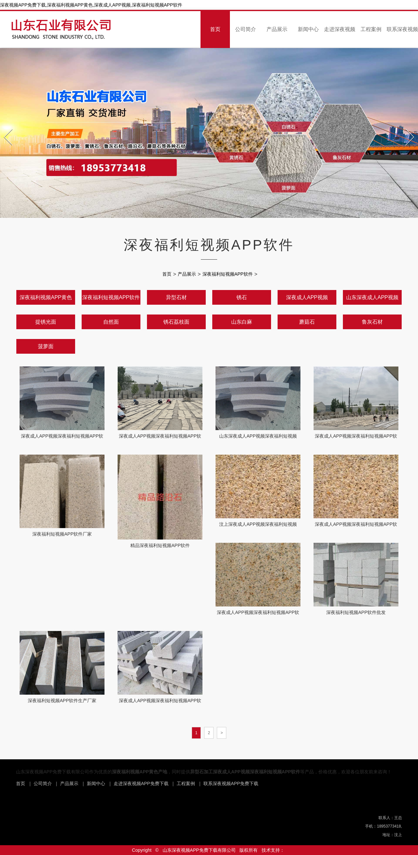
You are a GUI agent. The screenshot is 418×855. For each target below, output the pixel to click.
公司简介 (245, 29)
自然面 (111, 322)
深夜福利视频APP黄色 (46, 297)
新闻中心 (308, 29)
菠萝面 (46, 346)
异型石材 (176, 297)
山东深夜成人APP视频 (372, 297)
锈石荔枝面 (176, 322)
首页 (215, 29)
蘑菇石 (307, 322)
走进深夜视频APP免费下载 (141, 783)
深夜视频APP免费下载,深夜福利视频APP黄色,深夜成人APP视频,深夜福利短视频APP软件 (91, 5)
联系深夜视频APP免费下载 (230, 783)
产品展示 (276, 29)
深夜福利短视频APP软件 (227, 274)
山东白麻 (241, 322)
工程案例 (371, 29)
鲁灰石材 (372, 322)
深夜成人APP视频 (307, 297)
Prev (4, 127)
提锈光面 (45, 322)
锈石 (241, 297)
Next (406, 127)
